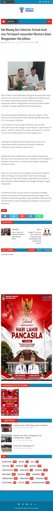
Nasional (21, 474)
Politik (21, 482)
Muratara (38, 470)
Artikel (21, 462)
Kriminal (33, 466)
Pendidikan (24, 478)
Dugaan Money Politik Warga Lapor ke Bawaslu (30, 425)
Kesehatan (19, 466)
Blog (33, 462)
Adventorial (7, 462)
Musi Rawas (6, 474)
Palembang (36, 474)
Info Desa (5, 466)
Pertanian (39, 478)
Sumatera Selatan (38, 482)
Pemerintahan (7, 478)
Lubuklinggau (7, 470)
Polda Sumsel (7, 482)
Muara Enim (24, 470)
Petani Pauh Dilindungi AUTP (24, 446)
